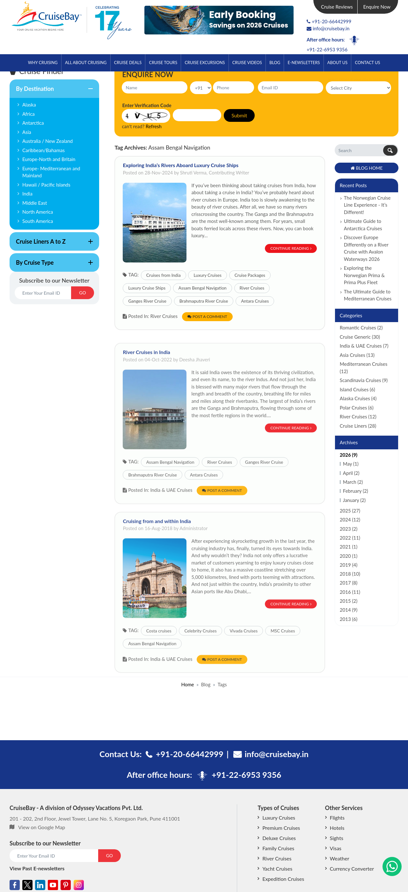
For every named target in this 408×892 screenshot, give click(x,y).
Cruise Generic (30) (360, 337)
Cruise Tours (163, 62)
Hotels (337, 828)
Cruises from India (163, 275)
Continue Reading (290, 248)
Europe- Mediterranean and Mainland (51, 172)
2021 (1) (348, 546)
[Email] (43, 292)
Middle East (34, 203)
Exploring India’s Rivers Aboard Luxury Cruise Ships (180, 165)
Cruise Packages (250, 275)
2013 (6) (348, 619)
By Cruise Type (51, 265)
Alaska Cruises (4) (358, 398)
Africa (28, 114)
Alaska (29, 104)
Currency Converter (352, 869)
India (27, 193)
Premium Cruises (281, 828)
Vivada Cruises (243, 650)
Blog (274, 62)
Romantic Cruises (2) (361, 327)
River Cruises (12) (358, 416)
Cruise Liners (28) (358, 426)
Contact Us (367, 62)
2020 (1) (348, 556)
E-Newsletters (304, 62)
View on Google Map (41, 827)
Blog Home (367, 168)
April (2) (351, 473)
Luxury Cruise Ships (146, 288)
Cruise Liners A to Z (51, 244)
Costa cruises (158, 650)
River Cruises (252, 288)
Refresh (154, 126)
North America (37, 212)
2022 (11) (350, 538)
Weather (339, 858)
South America (37, 221)
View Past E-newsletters (37, 868)
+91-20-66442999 (331, 21)
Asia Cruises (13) (357, 355)
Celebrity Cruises (200, 650)
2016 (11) (350, 592)
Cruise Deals (128, 62)
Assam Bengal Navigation (202, 288)
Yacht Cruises (277, 869)
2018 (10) (350, 574)
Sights (336, 838)
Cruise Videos (247, 62)
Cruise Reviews (337, 7)
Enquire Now (377, 7)
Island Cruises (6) (357, 389)
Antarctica (33, 123)
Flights (337, 818)
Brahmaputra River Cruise (203, 301)
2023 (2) (348, 529)
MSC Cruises (283, 650)
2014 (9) (348, 610)
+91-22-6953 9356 (327, 49)
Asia (26, 132)
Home (187, 684)
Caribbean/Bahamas (43, 150)
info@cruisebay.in (328, 28)
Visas (335, 848)
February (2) (355, 491)
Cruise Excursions (205, 62)
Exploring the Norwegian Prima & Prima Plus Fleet (364, 275)
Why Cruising (43, 62)
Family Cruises (278, 848)
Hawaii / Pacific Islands (46, 185)
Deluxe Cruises (279, 838)
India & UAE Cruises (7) (364, 346)
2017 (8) (348, 583)
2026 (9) (348, 455)
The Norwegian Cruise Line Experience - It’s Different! (367, 205)
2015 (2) (348, 601)
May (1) (351, 464)
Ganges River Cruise (147, 301)
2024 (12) (350, 519)
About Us (337, 62)
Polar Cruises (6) (357, 407)
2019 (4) (348, 565)
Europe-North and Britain (49, 159)
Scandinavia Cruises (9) (364, 380)
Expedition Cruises (283, 879)
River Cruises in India (146, 372)
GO (82, 292)
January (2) (354, 500)
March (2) (353, 482)
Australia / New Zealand (47, 141)
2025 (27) (350, 510)
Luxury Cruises (207, 275)
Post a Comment (207, 316)
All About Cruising (85, 62)
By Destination (51, 91)
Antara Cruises (255, 301)
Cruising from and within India (157, 541)
